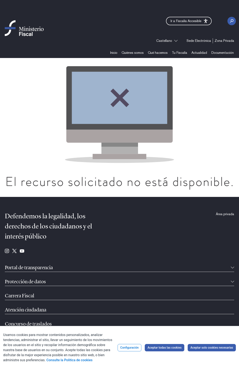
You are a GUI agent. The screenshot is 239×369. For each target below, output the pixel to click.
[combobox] (167, 40)
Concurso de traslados (28, 324)
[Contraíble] (232, 268)
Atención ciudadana (25, 310)
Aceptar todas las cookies (164, 347)
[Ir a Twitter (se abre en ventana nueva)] (14, 251)
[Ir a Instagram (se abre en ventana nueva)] (7, 251)
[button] (189, 21)
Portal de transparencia (29, 267)
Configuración (129, 347)
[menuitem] (199, 40)
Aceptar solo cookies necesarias (211, 347)
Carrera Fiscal (19, 296)
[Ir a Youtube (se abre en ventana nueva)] (22, 251)
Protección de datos (25, 282)
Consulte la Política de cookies (69, 360)
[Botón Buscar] (231, 21)
